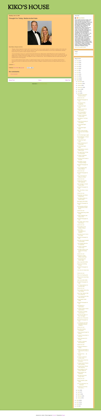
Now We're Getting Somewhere (81, 330)
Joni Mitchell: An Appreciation (80, 306)
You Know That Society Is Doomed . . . (82, 159)
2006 (77, 404)
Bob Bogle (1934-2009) (82, 201)
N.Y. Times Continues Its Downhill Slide (82, 286)
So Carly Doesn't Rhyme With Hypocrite (82, 367)
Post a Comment (14, 74)
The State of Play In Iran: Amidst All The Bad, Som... (82, 251)
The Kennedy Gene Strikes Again (81, 259)
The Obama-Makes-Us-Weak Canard (82, 199)
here (13, 64)
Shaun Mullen (81, 18)
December (80, 81)
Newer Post (12, 80)
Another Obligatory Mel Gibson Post (82, 216)
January (79, 397)
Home (39, 80)
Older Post (67, 80)
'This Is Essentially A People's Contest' (81, 113)
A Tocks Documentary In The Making (82, 122)
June (79, 93)
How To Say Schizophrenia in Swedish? (81, 231)
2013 (77, 72)
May (79, 390)
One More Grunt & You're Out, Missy (82, 235)
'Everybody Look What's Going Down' (82, 196)
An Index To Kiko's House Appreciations (82, 309)
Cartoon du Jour (80, 97)
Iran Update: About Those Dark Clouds (82, 222)
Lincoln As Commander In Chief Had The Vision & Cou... (83, 351)
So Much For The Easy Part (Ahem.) (82, 387)
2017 (77, 64)
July (79, 91)
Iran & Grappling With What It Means (82, 168)
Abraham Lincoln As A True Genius (82, 109)
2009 (77, 79)
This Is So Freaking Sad (82, 275)
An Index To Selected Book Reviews (82, 342)
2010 (77, 78)
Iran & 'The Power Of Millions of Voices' (81, 176)
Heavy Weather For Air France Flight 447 (82, 370)
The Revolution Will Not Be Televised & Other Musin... (82, 207)
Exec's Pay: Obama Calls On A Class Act (82, 294)
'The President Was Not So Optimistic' (82, 244)
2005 (77, 406)
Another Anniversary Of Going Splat (82, 143)
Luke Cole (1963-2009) (82, 280)
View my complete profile (80, 47)
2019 (77, 60)
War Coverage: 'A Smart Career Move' (82, 184)
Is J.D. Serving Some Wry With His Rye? (83, 297)
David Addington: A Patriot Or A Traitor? (83, 137)
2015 (77, 68)
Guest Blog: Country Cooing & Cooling (81, 162)
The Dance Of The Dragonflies (81, 103)
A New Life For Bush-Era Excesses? (82, 360)
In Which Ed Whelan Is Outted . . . (82, 347)
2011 (77, 76)
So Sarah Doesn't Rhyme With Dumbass (82, 364)
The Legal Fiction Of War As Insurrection (82, 153)
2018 (77, 62)
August (79, 89)
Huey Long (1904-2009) (82, 262)
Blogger (63, 415)
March (79, 394)
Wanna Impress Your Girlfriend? (81, 373)
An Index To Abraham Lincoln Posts (82, 116)
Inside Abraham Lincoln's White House (82, 150)
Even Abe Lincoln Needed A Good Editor (83, 241)
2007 (77, 402)
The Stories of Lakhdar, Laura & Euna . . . (82, 312)
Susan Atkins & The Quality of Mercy (81, 227)
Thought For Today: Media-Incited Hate (82, 256)
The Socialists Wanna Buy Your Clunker (83, 291)
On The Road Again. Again (83, 135)
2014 (77, 70)
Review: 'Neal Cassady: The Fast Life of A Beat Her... (82, 132)
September (80, 87)
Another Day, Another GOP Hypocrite (82, 181)
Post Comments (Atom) (42, 83)
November (80, 83)
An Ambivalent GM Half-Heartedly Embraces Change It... (82, 324)
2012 (77, 74)
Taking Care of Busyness (82, 317)
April (79, 392)
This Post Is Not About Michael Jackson (82, 95)
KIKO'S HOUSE (28, 8)
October (79, 85)
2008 (77, 400)
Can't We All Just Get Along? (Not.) (82, 376)
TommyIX (54, 415)
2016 (77, 66)
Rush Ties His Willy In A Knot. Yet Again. (82, 315)
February (80, 396)
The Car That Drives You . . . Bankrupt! (83, 384)
